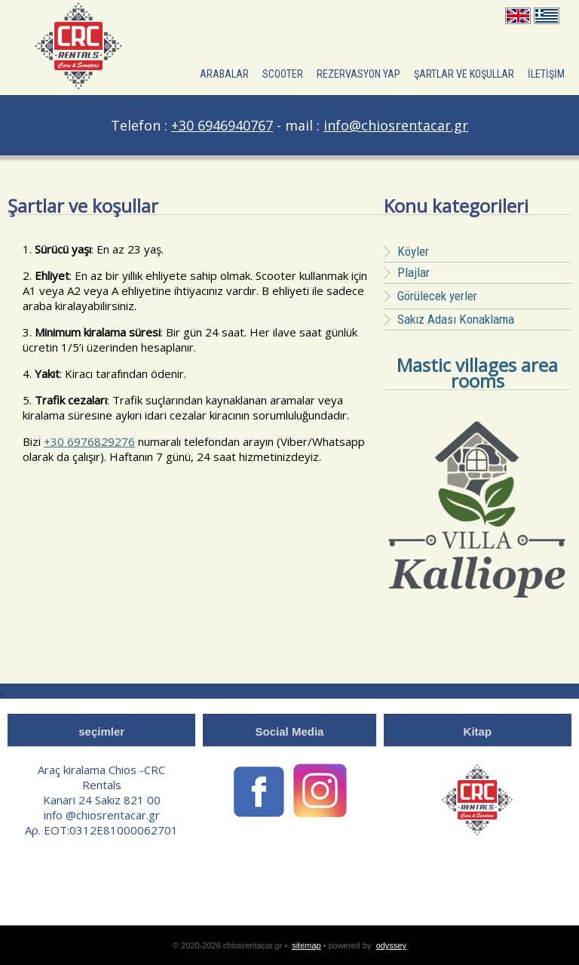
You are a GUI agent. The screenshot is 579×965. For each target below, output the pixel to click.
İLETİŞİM (546, 74)
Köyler (413, 251)
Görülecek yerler (430, 295)
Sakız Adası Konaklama (455, 319)
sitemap (306, 945)
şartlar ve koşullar (464, 74)
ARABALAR (224, 74)
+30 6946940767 (222, 125)
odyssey (391, 945)
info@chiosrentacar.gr (395, 125)
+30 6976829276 (89, 441)
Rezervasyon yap (358, 74)
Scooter (282, 74)
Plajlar (413, 272)
